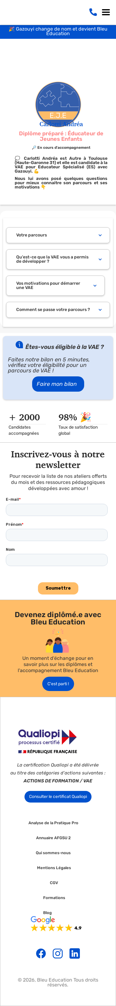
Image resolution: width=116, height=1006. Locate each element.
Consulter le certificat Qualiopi (58, 796)
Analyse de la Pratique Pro (53, 823)
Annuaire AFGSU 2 (53, 838)
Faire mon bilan (57, 384)
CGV (54, 883)
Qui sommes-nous (53, 853)
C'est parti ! (58, 683)
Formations (54, 898)
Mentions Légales (54, 868)
